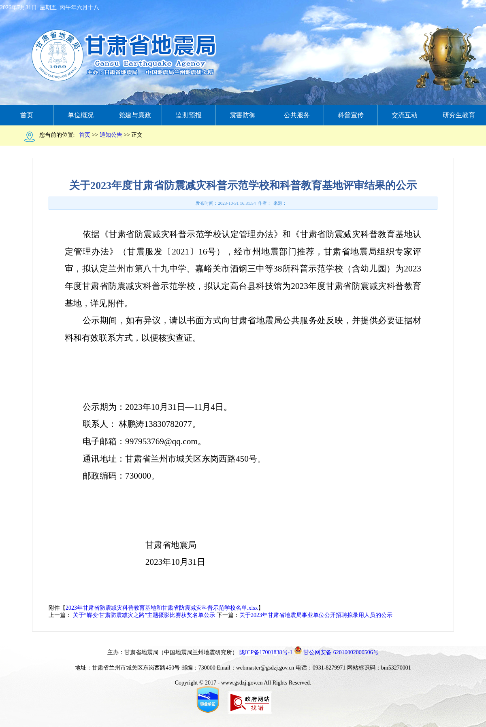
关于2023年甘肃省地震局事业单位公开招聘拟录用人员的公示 (315, 615)
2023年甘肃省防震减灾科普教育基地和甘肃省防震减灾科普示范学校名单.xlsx (162, 608)
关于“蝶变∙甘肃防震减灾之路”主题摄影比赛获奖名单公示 (143, 615)
